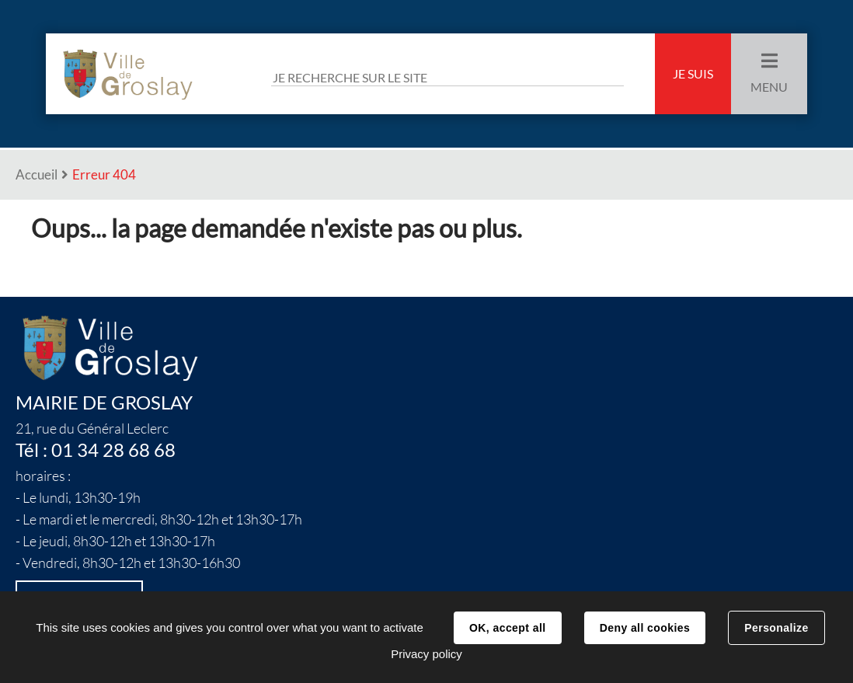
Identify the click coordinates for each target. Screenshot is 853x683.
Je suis (693, 74)
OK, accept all (507, 628)
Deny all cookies (645, 628)
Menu (769, 87)
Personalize (776, 628)
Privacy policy (426, 653)
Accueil (36, 174)
